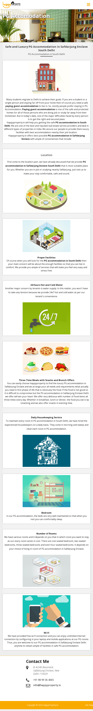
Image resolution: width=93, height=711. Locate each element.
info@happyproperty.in (47, 687)
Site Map (89, 707)
